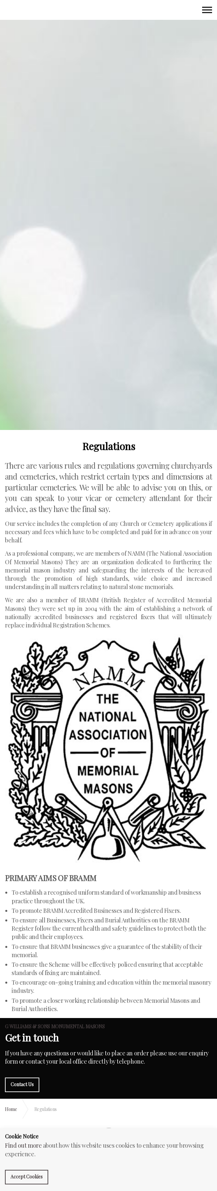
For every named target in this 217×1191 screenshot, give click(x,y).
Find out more (23, 1145)
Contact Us (22, 1084)
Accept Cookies (27, 1176)
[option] (108, 221)
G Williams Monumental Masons (14, 11)
